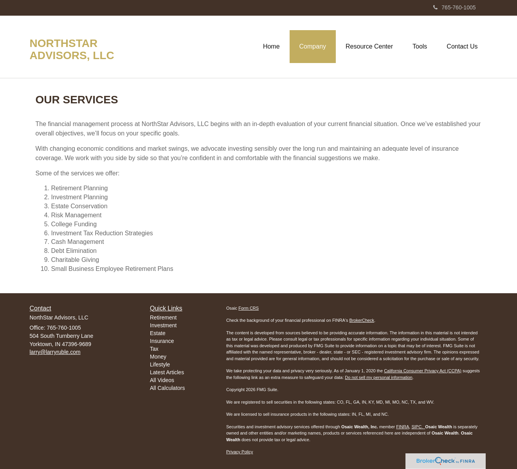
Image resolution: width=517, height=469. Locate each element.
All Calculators (167, 388)
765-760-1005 (454, 7)
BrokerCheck (362, 320)
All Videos (162, 380)
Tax (154, 349)
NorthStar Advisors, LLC (72, 49)
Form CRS (248, 308)
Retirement (163, 317)
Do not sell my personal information (378, 377)
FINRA (402, 426)
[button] (313, 46)
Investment (163, 325)
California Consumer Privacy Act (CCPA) (422, 370)
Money (158, 357)
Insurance (162, 341)
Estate (158, 333)
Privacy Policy (239, 451)
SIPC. (418, 426)
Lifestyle (160, 364)
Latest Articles (167, 372)
